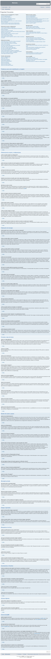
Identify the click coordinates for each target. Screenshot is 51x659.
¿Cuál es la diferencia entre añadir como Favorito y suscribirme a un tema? (37, 46)
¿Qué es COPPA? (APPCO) (5, 16)
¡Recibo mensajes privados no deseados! (32, 27)
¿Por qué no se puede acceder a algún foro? (8, 47)
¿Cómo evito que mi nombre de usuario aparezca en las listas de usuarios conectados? (11, 29)
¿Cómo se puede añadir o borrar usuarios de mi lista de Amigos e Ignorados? (36, 33)
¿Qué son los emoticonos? (5, 59)
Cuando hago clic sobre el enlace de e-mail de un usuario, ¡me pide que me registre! (12, 37)
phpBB (25, 188)
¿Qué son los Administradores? (31, 15)
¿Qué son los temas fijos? (5, 63)
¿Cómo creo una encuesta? (5, 44)
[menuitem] (9, 7)
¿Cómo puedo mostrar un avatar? (6, 34)
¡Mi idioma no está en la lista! (5, 32)
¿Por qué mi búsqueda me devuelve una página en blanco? (35, 39)
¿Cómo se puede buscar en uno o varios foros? (33, 37)
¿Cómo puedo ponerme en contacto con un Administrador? (35, 61)
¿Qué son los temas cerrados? (6, 64)
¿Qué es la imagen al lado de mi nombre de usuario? (9, 33)
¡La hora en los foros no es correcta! (7, 30)
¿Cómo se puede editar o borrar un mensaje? (8, 42)
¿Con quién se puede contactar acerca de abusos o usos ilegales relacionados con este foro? (36, 60)
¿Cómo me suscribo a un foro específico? (33, 48)
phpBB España (29, 657)
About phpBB (37, 619)
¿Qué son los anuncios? (5, 62)
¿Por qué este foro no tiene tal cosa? (32, 58)
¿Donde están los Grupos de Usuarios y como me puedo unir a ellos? (37, 18)
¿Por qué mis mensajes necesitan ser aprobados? (9, 52)
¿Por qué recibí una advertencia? (6, 49)
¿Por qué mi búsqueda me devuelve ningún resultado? (35, 38)
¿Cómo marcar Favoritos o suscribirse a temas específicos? (35, 47)
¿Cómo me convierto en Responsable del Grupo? (34, 19)
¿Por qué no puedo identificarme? (6, 19)
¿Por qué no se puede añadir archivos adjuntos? (9, 48)
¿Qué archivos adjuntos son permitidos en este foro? (34, 52)
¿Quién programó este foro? (30, 57)
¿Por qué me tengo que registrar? (6, 15)
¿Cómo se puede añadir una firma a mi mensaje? (9, 43)
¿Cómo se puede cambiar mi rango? (7, 35)
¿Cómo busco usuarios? (30, 40)
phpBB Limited (43, 618)
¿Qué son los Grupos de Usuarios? (31, 17)
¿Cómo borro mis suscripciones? (31, 49)
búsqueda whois (37, 633)
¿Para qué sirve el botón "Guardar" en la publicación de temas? (11, 51)
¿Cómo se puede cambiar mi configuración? (8, 27)
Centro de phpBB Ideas (5, 626)
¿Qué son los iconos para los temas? (7, 65)
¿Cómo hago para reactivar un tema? (7, 53)
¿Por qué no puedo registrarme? (6, 17)
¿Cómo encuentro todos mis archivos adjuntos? (33, 53)
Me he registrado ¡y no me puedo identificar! (8, 18)
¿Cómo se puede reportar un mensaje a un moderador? (10, 50)
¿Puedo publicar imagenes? (5, 60)
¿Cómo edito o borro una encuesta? (7, 46)
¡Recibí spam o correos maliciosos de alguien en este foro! (35, 28)
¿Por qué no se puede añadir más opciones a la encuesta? (10, 45)
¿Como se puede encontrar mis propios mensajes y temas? (35, 41)
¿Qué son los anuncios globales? (6, 61)
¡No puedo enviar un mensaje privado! (32, 26)
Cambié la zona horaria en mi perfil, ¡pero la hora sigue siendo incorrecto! (13, 31)
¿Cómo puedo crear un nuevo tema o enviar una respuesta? (11, 41)
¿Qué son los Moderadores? (30, 16)
